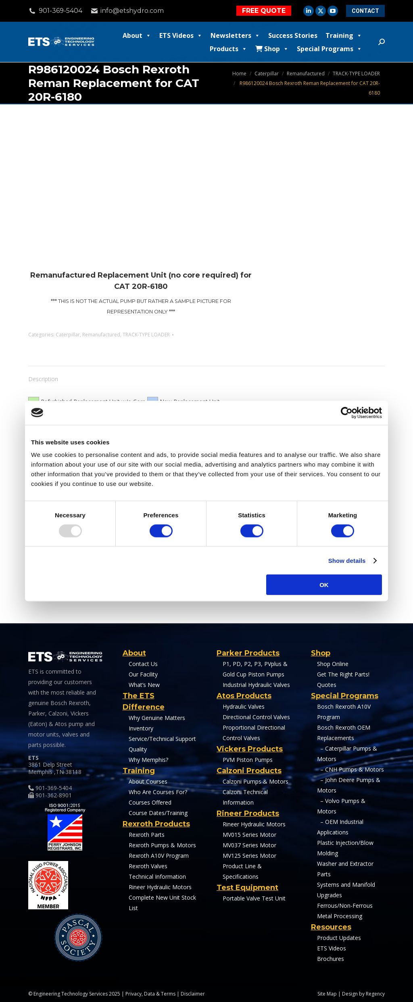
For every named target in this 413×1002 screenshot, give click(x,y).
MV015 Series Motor (249, 834)
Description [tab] (43, 379)
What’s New (144, 685)
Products (228, 48)
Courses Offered (150, 802)
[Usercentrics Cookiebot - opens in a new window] (346, 413)
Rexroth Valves (148, 866)
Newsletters (235, 35)
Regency (375, 993)
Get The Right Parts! (343, 674)
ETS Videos (180, 35)
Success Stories (292, 35)
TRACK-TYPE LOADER (146, 334)
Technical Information (157, 876)
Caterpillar (68, 334)
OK (324, 584)
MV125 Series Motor (249, 855)
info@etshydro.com (132, 11)
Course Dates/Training (158, 813)
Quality (138, 749)
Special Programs (329, 48)
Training (343, 35)
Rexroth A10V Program (159, 855)
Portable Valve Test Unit (254, 898)
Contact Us (143, 664)
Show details (347, 560)
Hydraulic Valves (244, 706)
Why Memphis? (148, 759)
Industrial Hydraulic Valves (256, 685)
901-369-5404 (55, 10)
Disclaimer (193, 993)
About (137, 35)
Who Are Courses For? (158, 792)
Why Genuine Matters (157, 718)
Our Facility (143, 674)
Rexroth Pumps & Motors (162, 845)
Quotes (326, 685)
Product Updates (339, 938)
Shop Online (332, 664)
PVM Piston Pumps (248, 759)
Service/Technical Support (162, 739)
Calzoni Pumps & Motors (255, 781)
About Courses (148, 781)
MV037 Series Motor (249, 845)
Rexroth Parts (147, 834)
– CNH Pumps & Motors (350, 769)
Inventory (141, 728)
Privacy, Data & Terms (150, 993)
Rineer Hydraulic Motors (160, 887)
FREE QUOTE (264, 11)
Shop (272, 48)
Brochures (330, 959)
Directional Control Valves (256, 717)
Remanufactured (101, 334)
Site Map (327, 993)
